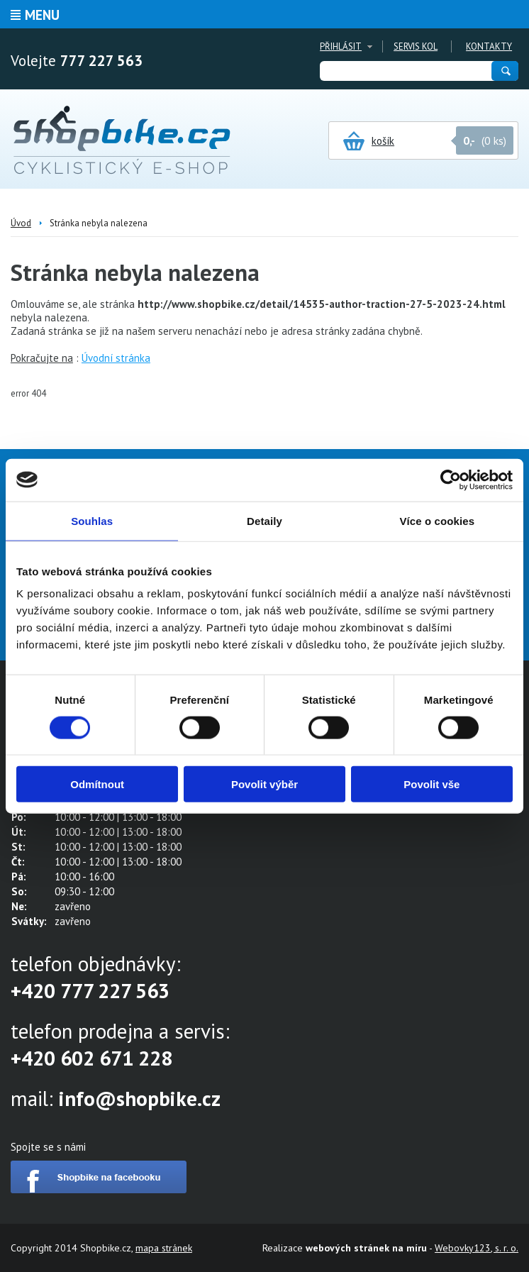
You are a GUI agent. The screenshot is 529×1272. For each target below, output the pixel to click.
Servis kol (416, 46)
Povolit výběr (264, 784)
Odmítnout (97, 784)
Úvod (21, 223)
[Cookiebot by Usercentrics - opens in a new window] (451, 479)
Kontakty (489, 46)
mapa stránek (163, 1247)
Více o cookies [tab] (437, 520)
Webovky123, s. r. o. (476, 1247)
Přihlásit (341, 46)
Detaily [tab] (264, 520)
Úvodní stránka (116, 358)
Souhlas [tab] (92, 520)
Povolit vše (431, 784)
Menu (42, 14)
